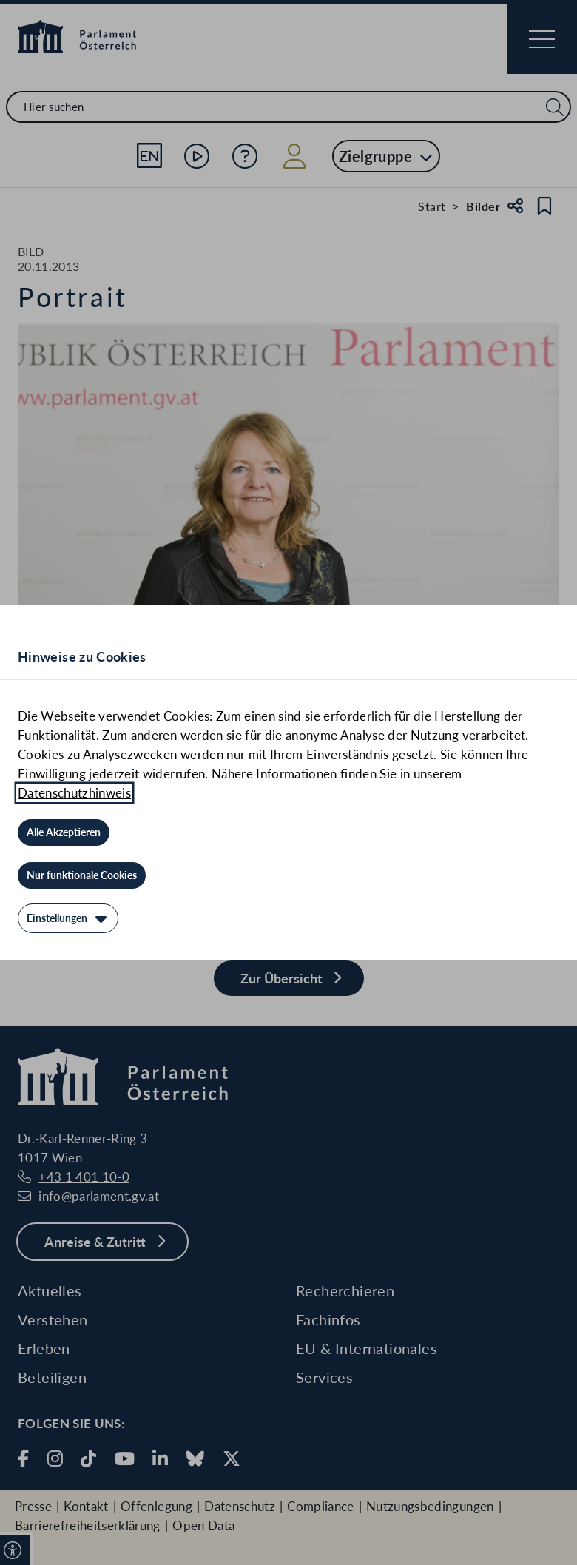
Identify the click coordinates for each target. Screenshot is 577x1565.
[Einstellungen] (68, 918)
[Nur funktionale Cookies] (82, 875)
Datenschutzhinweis (74, 793)
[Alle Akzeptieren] (63, 832)
